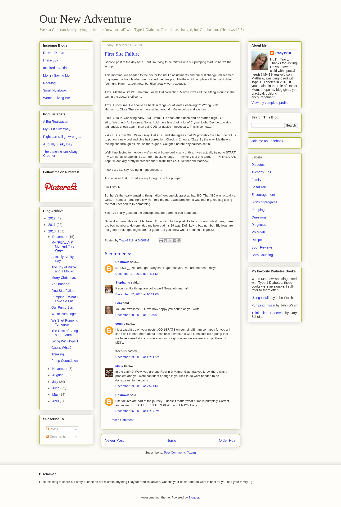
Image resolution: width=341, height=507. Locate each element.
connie (120, 323)
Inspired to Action (55, 68)
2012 (52, 218)
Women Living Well (57, 98)
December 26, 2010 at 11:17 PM (137, 411)
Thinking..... (59, 354)
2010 (52, 231)
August (57, 375)
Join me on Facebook (267, 141)
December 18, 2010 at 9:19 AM (136, 315)
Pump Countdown (64, 361)
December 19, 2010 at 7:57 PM (136, 386)
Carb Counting (262, 255)
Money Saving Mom (57, 75)
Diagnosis (258, 225)
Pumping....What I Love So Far (64, 299)
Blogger (193, 497)
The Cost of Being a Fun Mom (64, 333)
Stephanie (122, 282)
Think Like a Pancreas (267, 313)
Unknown (122, 262)
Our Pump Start (62, 307)
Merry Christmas (63, 278)
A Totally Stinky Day (57, 144)
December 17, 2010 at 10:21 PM (137, 294)
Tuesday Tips (261, 172)
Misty (119, 365)
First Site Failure (63, 291)
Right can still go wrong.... (62, 137)
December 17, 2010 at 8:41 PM (136, 273)
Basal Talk (259, 187)
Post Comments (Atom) (180, 452)
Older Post (227, 440)
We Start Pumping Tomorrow (64, 322)
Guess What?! (61, 348)
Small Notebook (55, 90)
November (60, 369)
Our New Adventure (85, 19)
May (55, 394)
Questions (258, 217)
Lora (118, 303)
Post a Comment (122, 420)
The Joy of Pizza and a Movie (63, 269)
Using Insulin (260, 298)
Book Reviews (262, 247)
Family (256, 180)
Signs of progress (264, 202)
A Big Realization (55, 121)
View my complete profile (269, 103)
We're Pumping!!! (64, 314)
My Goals (258, 232)
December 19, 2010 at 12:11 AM (137, 357)
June (56, 388)
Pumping (258, 210)
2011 (52, 225)
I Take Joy (50, 60)
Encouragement (263, 195)
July (55, 382)
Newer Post (114, 440)
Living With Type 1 (64, 341)
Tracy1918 (283, 53)
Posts (52, 429)
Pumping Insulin (263, 305)
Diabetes (258, 164)
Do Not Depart (53, 53)
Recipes (257, 240)
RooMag (49, 83)
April (56, 401)
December (60, 237)
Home (171, 440)
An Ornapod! (60, 284)
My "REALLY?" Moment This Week (62, 246)
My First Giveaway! (57, 129)
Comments (56, 436)
